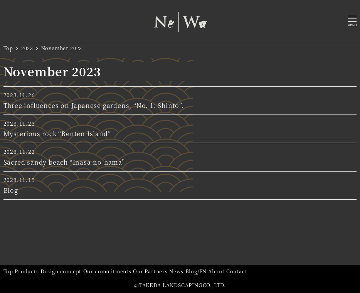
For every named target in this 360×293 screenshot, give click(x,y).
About (216, 271)
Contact (236, 271)
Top (8, 271)
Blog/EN (196, 271)
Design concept (60, 271)
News (176, 271)
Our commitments (107, 271)
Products (27, 271)
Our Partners (150, 271)
